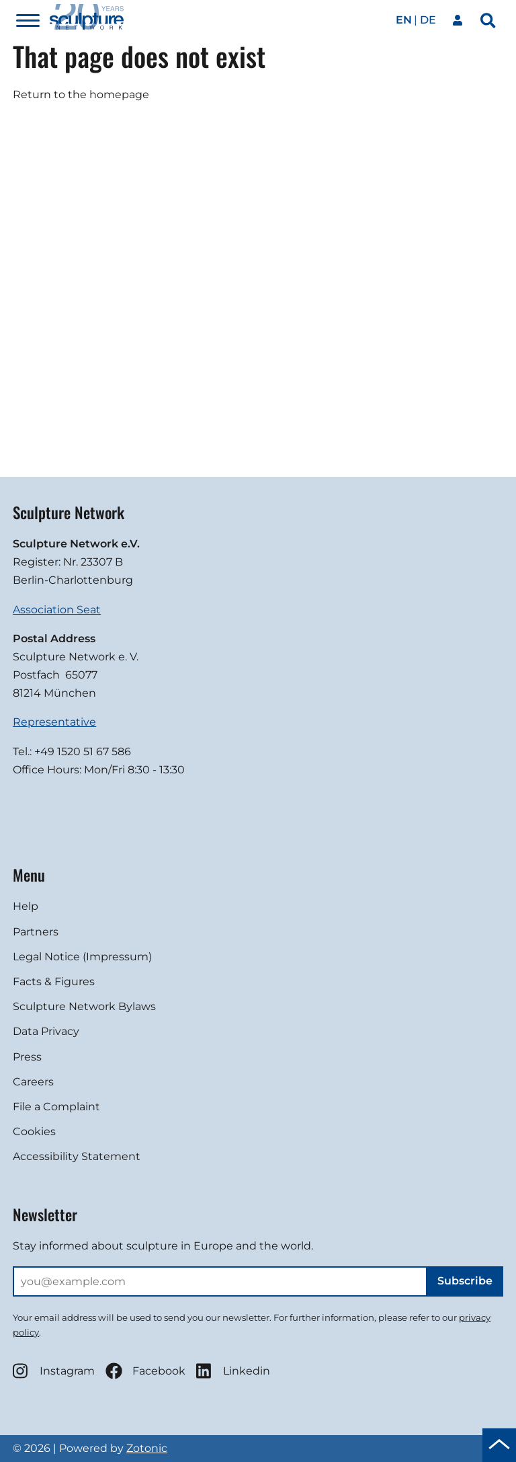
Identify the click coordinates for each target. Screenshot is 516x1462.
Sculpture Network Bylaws (84, 1006)
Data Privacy (46, 1031)
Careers (33, 1081)
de (428, 19)
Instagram (54, 1370)
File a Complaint (56, 1106)
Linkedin (233, 1370)
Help (25, 906)
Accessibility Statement (76, 1156)
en (404, 19)
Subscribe (464, 1280)
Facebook (145, 1370)
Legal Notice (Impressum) (82, 956)
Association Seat (57, 609)
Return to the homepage (81, 94)
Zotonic (146, 1448)
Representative (54, 722)
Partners (35, 931)
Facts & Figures (54, 981)
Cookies (34, 1131)
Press (27, 1056)
